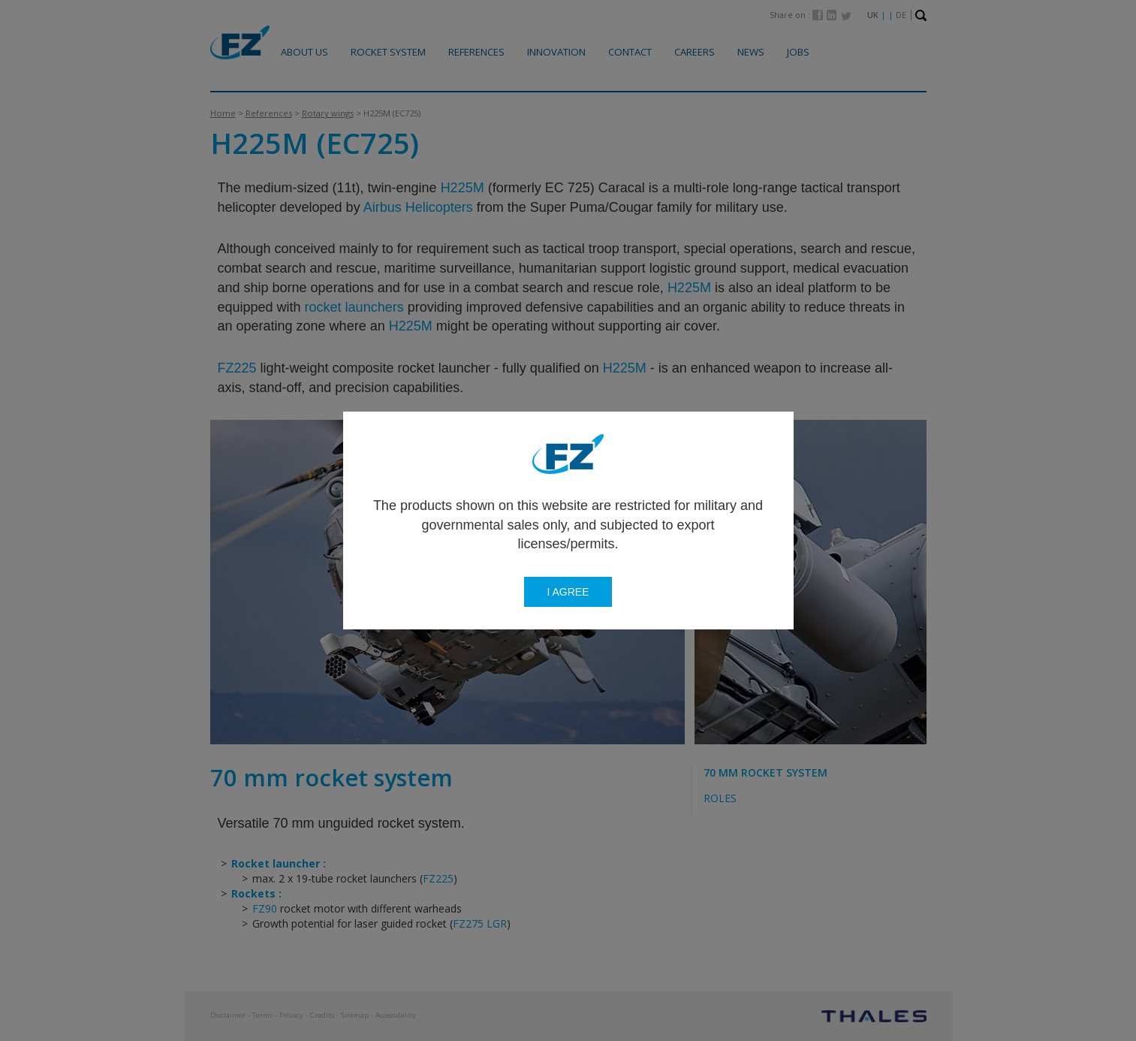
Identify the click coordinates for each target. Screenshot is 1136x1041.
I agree (568, 592)
